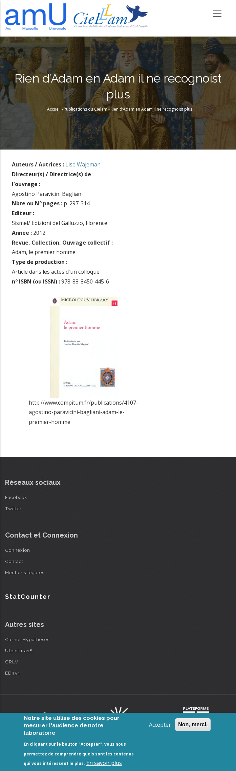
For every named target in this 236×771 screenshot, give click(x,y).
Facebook (16, 497)
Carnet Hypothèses (27, 639)
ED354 (12, 673)
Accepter (160, 724)
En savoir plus (104, 763)
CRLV (11, 661)
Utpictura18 (19, 650)
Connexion (17, 550)
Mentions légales (24, 572)
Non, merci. (193, 724)
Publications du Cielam (85, 109)
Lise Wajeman (83, 164)
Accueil (54, 109)
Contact (14, 561)
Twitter (13, 508)
